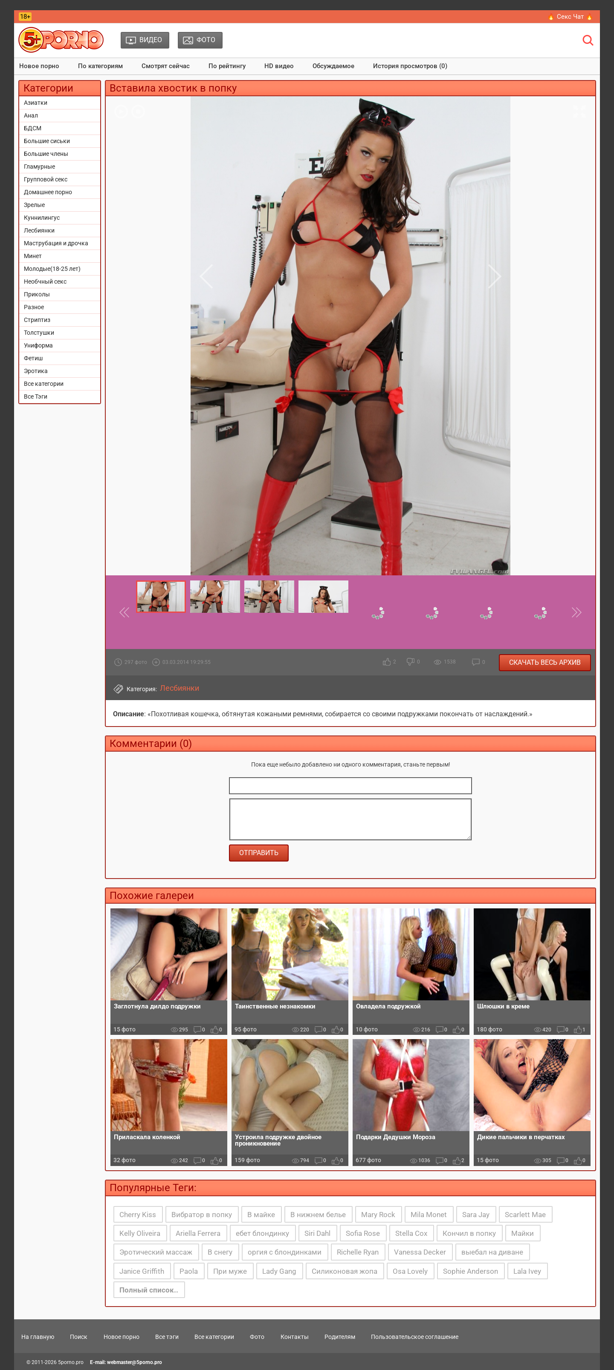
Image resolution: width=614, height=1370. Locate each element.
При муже (230, 1271)
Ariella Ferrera (198, 1233)
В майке (261, 1214)
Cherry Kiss (137, 1214)
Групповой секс (45, 179)
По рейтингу (227, 66)
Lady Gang (279, 1271)
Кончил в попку (469, 1233)
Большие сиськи (47, 141)
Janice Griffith (141, 1271)
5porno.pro (71, 1362)
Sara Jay (475, 1214)
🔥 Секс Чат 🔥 (570, 16)
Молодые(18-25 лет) (52, 268)
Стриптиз (37, 319)
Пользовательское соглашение (414, 1336)
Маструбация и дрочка (56, 243)
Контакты (295, 1336)
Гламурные (39, 166)
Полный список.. (148, 1290)
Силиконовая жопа (344, 1271)
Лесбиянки (39, 230)
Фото (257, 1336)
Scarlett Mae (525, 1214)
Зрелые (34, 204)
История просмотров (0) (410, 66)
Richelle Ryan (358, 1252)
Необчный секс (45, 281)
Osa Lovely (410, 1271)
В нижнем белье (318, 1214)
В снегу (220, 1252)
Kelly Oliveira (139, 1233)
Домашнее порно (48, 192)
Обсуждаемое (333, 66)
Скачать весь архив (545, 662)
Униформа (38, 345)
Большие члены (46, 153)
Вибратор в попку (201, 1214)
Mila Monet (429, 1214)
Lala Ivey (527, 1271)
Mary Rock (378, 1214)
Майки (522, 1233)
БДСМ (32, 128)
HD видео (279, 66)
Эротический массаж (155, 1252)
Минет (33, 256)
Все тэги (167, 1336)
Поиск (78, 1336)
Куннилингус (42, 217)
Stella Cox (411, 1233)
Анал (31, 115)
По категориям (100, 66)
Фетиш (33, 358)
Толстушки (39, 332)
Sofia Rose (363, 1233)
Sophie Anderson (470, 1271)
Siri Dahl (317, 1233)
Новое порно (39, 66)
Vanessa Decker (420, 1252)
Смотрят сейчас (166, 66)
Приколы (37, 294)
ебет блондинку (262, 1233)
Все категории (44, 383)
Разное (34, 307)
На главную (37, 1336)
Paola (189, 1271)
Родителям (339, 1336)
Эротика (36, 371)
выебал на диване (492, 1252)
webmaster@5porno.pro (134, 1362)
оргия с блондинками (284, 1252)
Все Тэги (35, 396)
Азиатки (35, 102)
